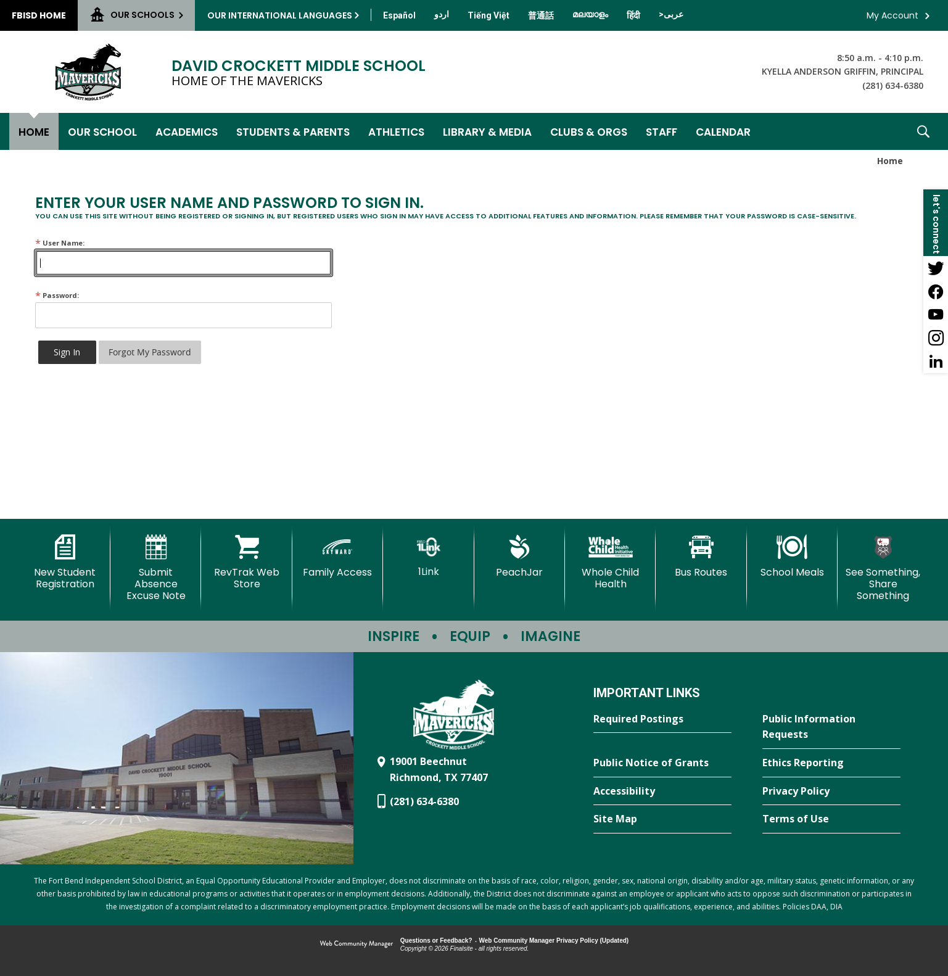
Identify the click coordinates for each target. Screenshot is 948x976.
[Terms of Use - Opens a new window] (831, 819)
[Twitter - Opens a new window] (935, 268)
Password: (57, 295)
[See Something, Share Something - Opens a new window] (883, 568)
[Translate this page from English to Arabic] (671, 14)
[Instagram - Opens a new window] (935, 338)
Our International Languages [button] (279, 15)
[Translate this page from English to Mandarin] (541, 15)
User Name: (59, 243)
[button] (923, 131)
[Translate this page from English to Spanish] (399, 15)
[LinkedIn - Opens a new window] (935, 361)
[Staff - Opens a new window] (661, 131)
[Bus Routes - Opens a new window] (701, 556)
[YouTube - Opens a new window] (935, 315)
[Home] (34, 131)
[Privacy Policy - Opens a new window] (831, 791)
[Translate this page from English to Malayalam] (590, 14)
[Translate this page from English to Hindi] (633, 15)
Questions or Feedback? (436, 940)
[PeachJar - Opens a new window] (519, 556)
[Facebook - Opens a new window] (935, 291)
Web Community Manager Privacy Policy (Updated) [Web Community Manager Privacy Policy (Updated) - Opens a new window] (554, 940)
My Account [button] (892, 15)
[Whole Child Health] (610, 562)
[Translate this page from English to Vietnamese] (488, 15)
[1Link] (428, 556)
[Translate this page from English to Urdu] (441, 14)
